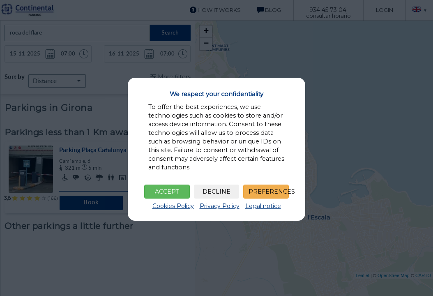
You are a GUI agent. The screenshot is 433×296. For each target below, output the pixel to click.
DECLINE (216, 191)
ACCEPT (167, 191)
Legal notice (263, 206)
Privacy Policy (220, 206)
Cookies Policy (173, 206)
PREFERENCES (269, 191)
